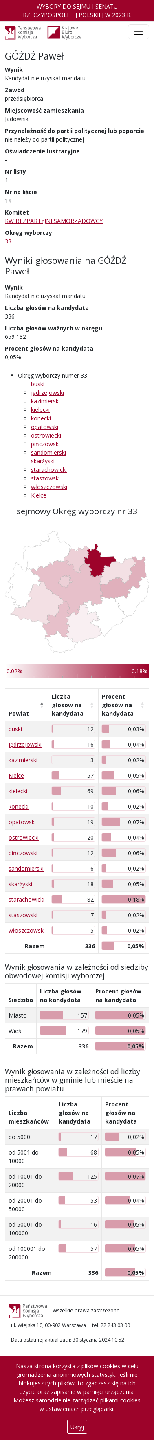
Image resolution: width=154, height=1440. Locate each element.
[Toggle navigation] (138, 31)
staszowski (45, 478)
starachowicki (49, 469)
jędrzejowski (47, 392)
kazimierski (45, 401)
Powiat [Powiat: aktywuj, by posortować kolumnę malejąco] (19, 713)
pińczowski (45, 444)
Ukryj (77, 1427)
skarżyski (43, 461)
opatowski (44, 427)
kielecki (40, 410)
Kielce (38, 495)
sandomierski (48, 452)
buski (37, 384)
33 (8, 241)
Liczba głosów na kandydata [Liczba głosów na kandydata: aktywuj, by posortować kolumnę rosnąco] (68, 704)
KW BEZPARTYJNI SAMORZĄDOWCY (54, 221)
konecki (41, 418)
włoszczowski (49, 487)
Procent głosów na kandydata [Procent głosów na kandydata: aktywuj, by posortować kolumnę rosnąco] (118, 704)
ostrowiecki (46, 435)
